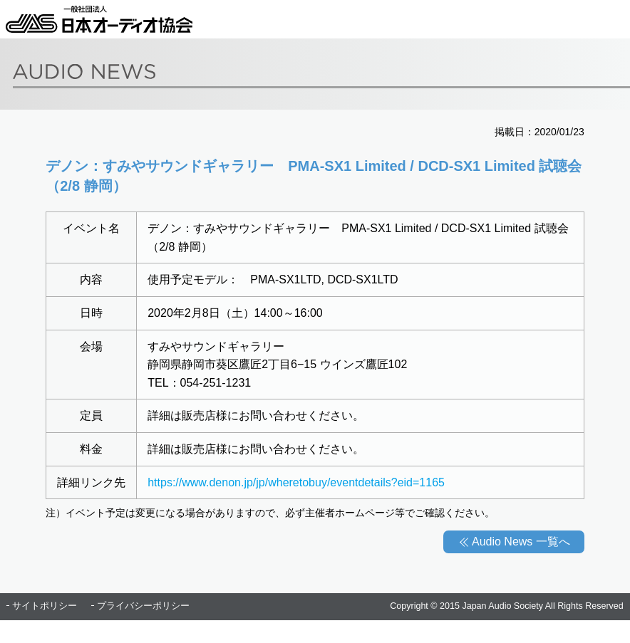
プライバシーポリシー (143, 606)
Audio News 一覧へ (521, 541)
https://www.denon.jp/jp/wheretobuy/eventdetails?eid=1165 (296, 482)
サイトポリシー (44, 606)
